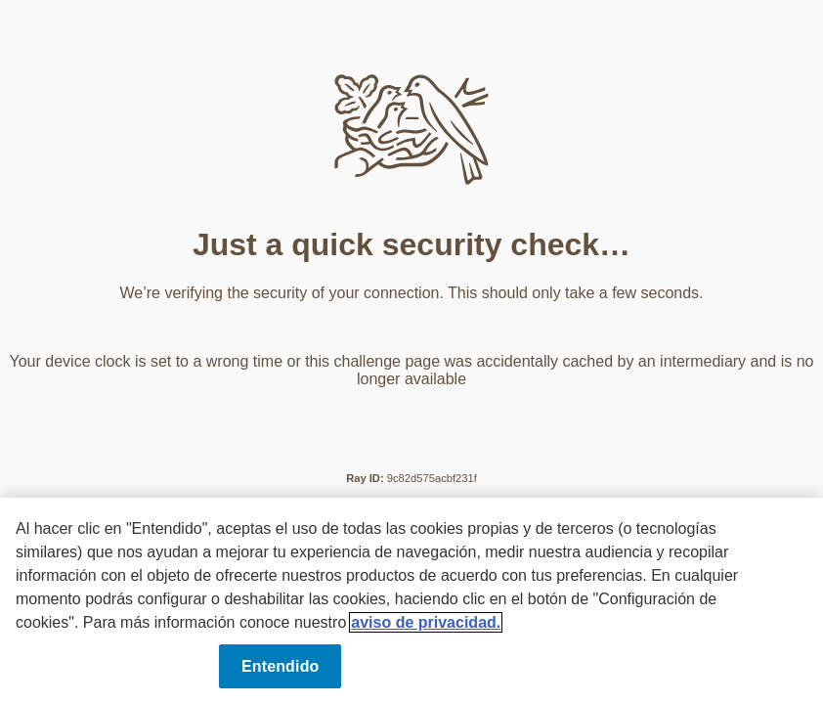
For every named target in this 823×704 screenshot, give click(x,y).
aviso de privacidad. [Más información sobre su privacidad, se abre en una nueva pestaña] (425, 622)
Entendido (280, 666)
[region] (411, 601)
